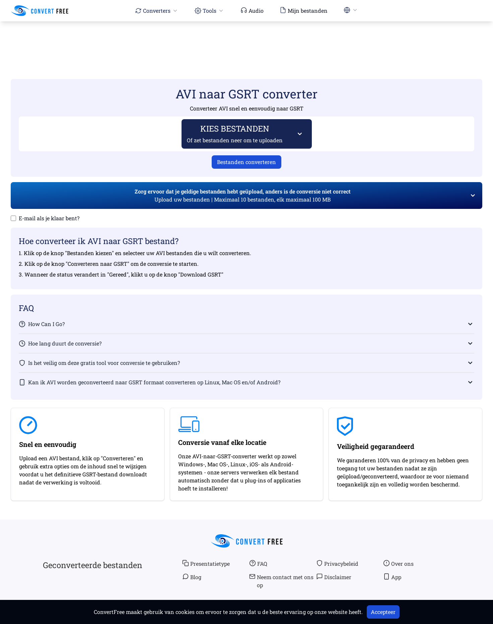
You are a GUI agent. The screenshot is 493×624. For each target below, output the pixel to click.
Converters (157, 10)
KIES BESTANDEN (235, 133)
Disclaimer (333, 576)
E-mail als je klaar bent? (49, 218)
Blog (191, 576)
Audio (252, 10)
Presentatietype (206, 563)
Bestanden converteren (246, 161)
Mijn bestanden (304, 10)
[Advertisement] (246, 40)
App (392, 576)
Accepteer (383, 611)
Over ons (398, 563)
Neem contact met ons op (281, 581)
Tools (209, 10)
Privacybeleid (337, 563)
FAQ (258, 563)
